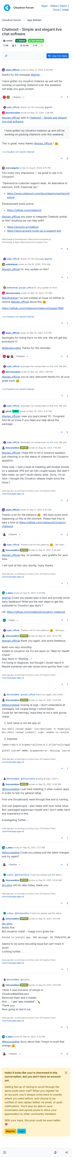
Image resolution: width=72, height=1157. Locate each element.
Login (22, 1131)
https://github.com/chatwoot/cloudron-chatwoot (36, 612)
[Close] (66, 1072)
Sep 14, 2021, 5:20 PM (34, 1036)
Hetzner (30, 152)
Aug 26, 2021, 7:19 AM (50, 447)
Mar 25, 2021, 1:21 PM (41, 293)
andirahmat (12, 264)
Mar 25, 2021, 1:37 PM (41, 333)
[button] (4, 1152)
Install (65, 9)
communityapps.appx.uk (13, 493)
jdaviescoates (13, 112)
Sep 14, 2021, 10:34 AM (50, 880)
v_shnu (9, 593)
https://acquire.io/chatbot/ (23, 227)
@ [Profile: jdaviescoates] (11, 348)
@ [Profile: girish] (35, 74)
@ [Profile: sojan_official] (11, 117)
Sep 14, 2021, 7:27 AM (34, 847)
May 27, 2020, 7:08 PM (41, 112)
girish (8, 411)
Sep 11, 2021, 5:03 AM (40, 509)
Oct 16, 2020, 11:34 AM (39, 264)
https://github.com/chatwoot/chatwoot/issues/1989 (33, 308)
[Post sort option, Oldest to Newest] (6, 56)
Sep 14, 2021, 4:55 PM (50, 985)
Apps (44, 5)
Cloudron (11, 152)
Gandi (22, 152)
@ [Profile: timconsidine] (10, 705)
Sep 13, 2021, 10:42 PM (50, 636)
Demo (63, 5)
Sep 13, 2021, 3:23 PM (34, 593)
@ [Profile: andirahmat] (10, 298)
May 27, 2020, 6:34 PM (41, 70)
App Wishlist (36, 40)
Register (10, 1131)
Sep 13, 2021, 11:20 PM (50, 700)
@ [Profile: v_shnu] (7, 885)
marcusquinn (12, 168)
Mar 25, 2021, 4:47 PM (40, 411)
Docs (56, 9)
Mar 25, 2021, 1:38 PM (41, 371)
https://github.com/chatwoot (24, 210)
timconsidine (12, 447)
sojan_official (12, 70)
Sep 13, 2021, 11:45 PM (50, 784)
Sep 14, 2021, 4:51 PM (49, 918)
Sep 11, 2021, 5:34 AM (49, 550)
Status (54, 5)
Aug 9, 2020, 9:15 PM (40, 168)
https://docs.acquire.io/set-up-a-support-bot (34, 230)
